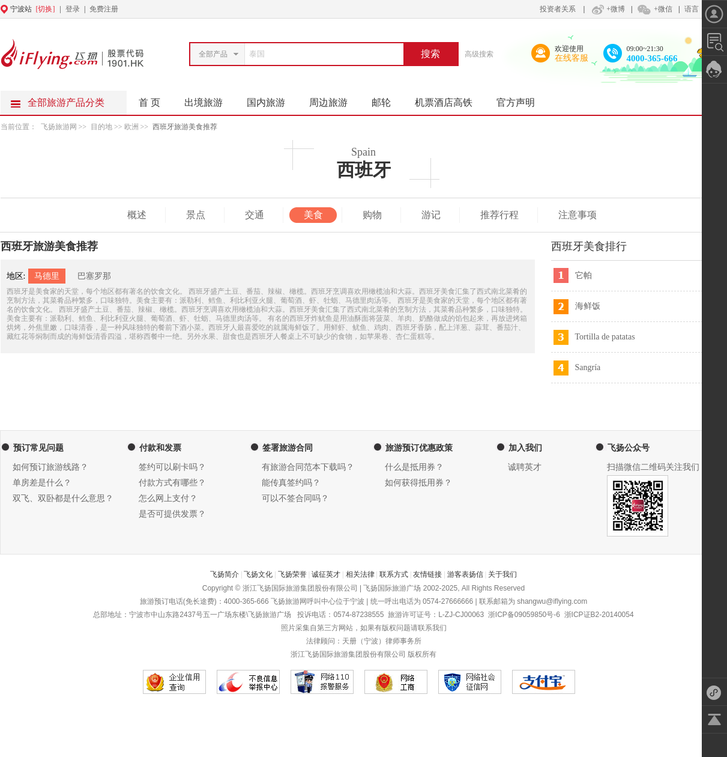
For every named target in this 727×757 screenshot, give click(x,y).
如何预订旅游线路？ (50, 467)
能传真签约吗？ (291, 482)
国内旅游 (272, 99)
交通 (254, 215)
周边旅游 (334, 99)
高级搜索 (479, 54)
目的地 (102, 127)
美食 (313, 215)
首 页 (149, 102)
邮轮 (387, 99)
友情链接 (427, 574)
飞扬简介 (224, 574)
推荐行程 (499, 215)
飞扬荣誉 (292, 574)
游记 (431, 215)
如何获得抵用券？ (418, 482)
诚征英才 (326, 574)
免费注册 (103, 9)
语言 (691, 9)
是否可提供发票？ (172, 513)
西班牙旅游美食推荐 (184, 127)
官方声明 (521, 99)
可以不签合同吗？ (295, 498)
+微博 (607, 9)
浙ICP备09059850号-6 (524, 614)
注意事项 (577, 215)
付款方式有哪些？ (172, 482)
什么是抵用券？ (414, 467)
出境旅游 (209, 99)
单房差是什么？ (42, 482)
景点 (195, 215)
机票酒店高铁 (449, 99)
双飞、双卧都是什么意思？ (63, 498)
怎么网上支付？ (168, 498)
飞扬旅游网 (59, 127)
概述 (136, 215)
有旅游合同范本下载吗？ (308, 467)
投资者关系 (558, 9)
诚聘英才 (524, 467)
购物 (372, 215)
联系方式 (393, 574)
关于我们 (502, 574)
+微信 (654, 9)
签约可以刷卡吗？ (172, 467)
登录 (72, 9)
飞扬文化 (258, 574)
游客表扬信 (465, 574)
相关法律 (360, 574)
